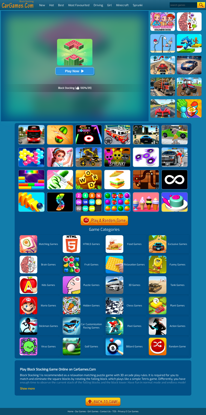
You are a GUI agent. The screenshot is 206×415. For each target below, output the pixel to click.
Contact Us (105, 411)
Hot (51, 5)
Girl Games (93, 411)
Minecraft (122, 5)
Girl (109, 5)
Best (61, 5)
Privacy (121, 411)
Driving (98, 5)
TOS (114, 411)
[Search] (183, 5)
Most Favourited (78, 5)
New (42, 5)
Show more (27, 388)
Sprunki (138, 5)
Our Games (80, 411)
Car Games (133, 411)
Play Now (74, 71)
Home (70, 411)
